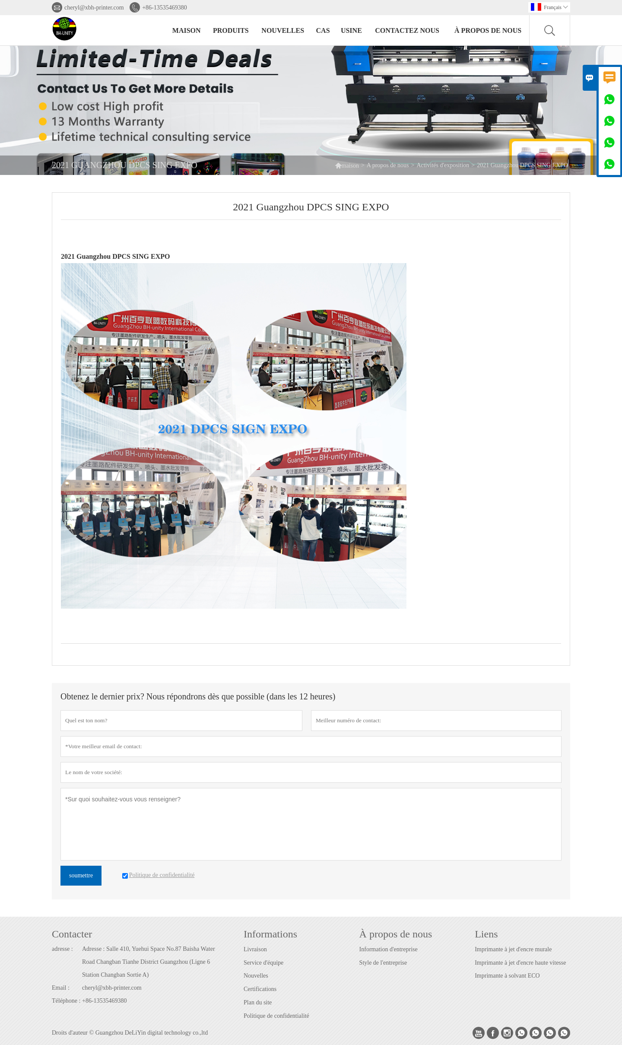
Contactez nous (407, 30)
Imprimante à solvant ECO (507, 975)
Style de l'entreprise (383, 962)
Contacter (72, 934)
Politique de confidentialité (276, 1016)
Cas (323, 30)
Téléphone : (66, 1000)
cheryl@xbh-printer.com (94, 7)
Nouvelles (256, 975)
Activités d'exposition (442, 165)
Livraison (255, 949)
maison (186, 30)
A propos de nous (388, 165)
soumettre (81, 875)
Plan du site (258, 1002)
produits (231, 30)
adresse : (62, 949)
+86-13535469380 (164, 7)
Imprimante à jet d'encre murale (513, 949)
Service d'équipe (263, 962)
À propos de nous (487, 30)
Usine (351, 30)
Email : (61, 988)
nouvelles (282, 30)
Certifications (260, 989)
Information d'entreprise (388, 949)
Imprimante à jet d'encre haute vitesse (520, 962)
